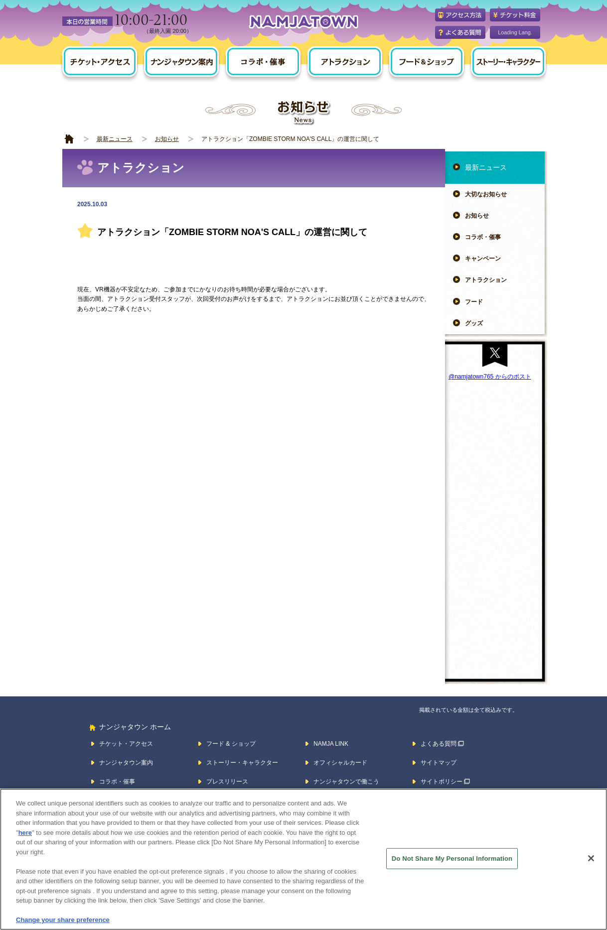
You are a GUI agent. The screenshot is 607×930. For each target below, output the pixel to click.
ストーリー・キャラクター (242, 762)
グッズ (474, 323)
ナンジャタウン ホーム (135, 727)
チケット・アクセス (126, 743)
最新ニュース (115, 138)
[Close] (591, 858)
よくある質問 (438, 743)
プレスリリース (227, 781)
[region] (303, 859)
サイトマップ (438, 762)
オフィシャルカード (340, 762)
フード (474, 301)
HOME (69, 139)
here (25, 832)
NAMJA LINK (330, 743)
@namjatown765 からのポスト (490, 376)
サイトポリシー (441, 781)
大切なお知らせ (486, 194)
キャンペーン (483, 258)
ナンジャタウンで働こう (346, 781)
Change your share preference (63, 920)
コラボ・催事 (483, 237)
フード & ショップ (231, 743)
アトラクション (486, 279)
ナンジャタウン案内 (126, 762)
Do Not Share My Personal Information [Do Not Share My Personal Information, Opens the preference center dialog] (452, 858)
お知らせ (167, 138)
